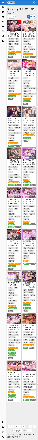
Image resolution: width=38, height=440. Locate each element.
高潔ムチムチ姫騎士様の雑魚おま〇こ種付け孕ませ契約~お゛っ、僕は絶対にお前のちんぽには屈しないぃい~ (29, 330)
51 (30, 427)
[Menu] (3, 2)
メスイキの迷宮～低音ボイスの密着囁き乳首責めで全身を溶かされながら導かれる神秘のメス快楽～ (13, 123)
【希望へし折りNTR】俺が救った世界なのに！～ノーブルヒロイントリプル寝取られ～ (14, 329)
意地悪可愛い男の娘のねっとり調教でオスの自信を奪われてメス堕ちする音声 (29, 245)
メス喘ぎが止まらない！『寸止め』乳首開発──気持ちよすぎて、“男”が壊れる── (14, 203)
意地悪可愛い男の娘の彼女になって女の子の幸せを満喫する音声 (29, 163)
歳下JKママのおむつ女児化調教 (14, 284)
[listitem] (3, 7)
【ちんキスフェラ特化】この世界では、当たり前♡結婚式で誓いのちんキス (28, 122)
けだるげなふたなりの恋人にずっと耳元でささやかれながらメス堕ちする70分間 (28, 203)
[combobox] (24, 2)
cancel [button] (14, 2)
